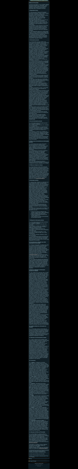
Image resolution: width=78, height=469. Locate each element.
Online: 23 (36, 463)
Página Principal (32, 461)
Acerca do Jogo (40, 463)
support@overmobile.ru (40, 178)
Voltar (30, 458)
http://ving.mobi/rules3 (33, 442)
